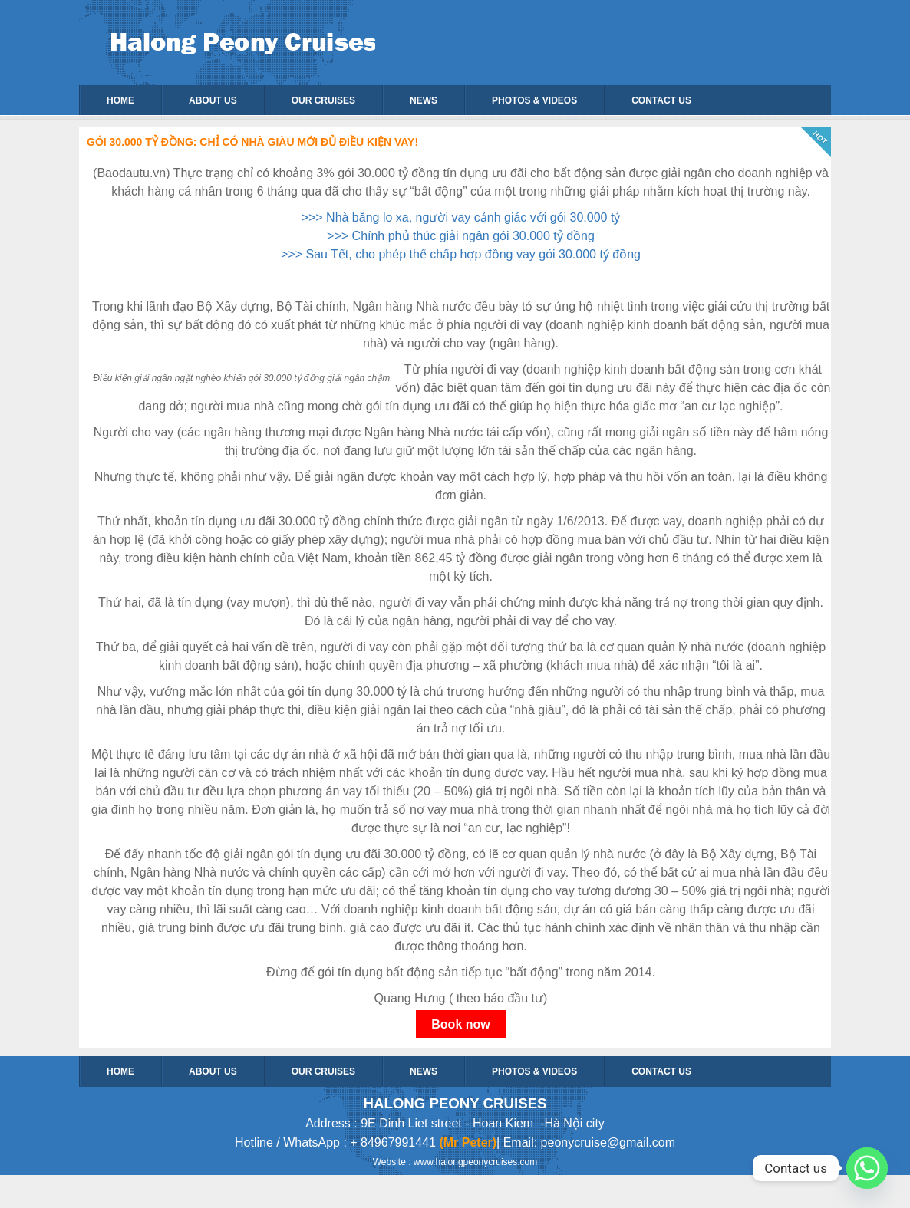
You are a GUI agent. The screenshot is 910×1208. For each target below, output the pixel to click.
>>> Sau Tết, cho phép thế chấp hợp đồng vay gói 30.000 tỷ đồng (461, 254)
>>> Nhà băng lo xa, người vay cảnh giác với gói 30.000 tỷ (461, 217)
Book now (460, 1024)
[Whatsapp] (867, 1168)
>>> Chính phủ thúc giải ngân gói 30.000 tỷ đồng (461, 235)
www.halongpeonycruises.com (475, 1162)
